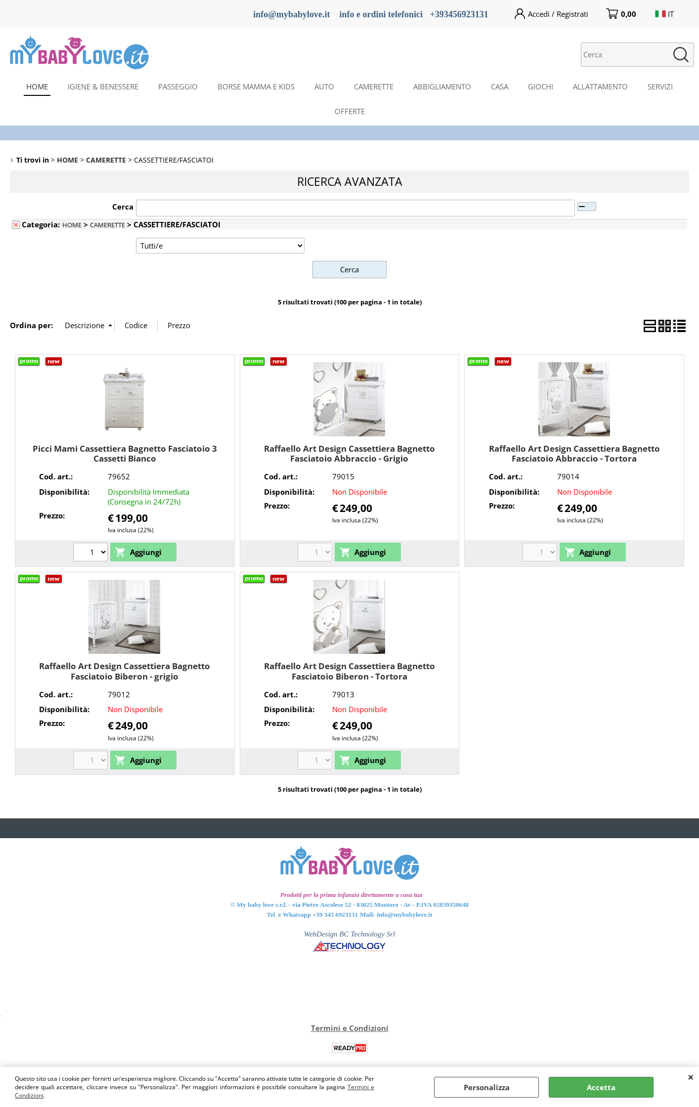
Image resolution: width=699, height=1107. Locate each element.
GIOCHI (540, 86)
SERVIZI (660, 86)
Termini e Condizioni (350, 1028)
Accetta (601, 1087)
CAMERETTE (373, 86)
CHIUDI (691, 1077)
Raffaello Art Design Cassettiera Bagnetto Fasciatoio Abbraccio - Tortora (574, 453)
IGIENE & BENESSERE (103, 86)
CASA (499, 86)
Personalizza (487, 1087)
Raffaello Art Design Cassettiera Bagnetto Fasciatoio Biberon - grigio (124, 671)
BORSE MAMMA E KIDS (256, 86)
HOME (37, 86)
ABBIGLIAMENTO (442, 86)
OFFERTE (350, 111)
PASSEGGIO (178, 86)
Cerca (122, 207)
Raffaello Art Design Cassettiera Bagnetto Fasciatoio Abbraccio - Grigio (349, 453)
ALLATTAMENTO (600, 86)
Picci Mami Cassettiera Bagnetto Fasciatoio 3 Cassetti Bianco (125, 453)
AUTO (324, 86)
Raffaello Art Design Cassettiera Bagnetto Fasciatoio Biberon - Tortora (349, 671)
